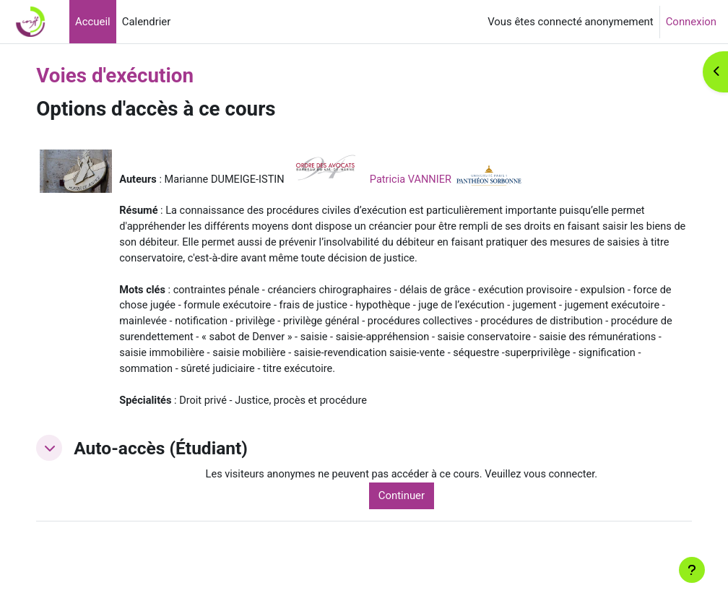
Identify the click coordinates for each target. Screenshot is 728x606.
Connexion (691, 21)
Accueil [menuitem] (92, 21)
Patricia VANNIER (441, 179)
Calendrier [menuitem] (146, 21)
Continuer (419, 517)
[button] (75, 469)
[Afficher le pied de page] (692, 570)
